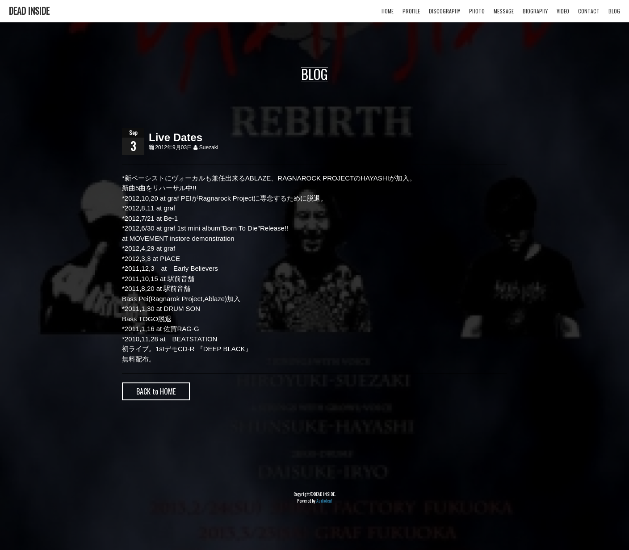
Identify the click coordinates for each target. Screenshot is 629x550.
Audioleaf (324, 500)
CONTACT (589, 11)
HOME (388, 11)
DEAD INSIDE (29, 10)
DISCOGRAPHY (444, 11)
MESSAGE (504, 11)
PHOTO (477, 11)
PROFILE (411, 11)
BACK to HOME (156, 391)
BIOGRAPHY (535, 11)
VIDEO (563, 11)
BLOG (614, 11)
